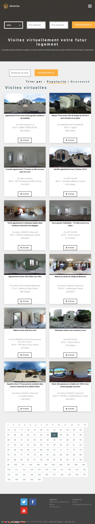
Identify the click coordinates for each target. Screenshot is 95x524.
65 (22, 450)
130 (76, 475)
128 (61, 475)
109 (83, 465)
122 (16, 475)
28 (15, 435)
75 (8, 455)
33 (48, 435)
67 (35, 450)
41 (22, 440)
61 (74, 445)
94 (54, 460)
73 (74, 450)
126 (46, 475)
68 (41, 450)
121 (8, 475)
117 (61, 470)
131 (84, 475)
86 (81, 455)
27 (8, 435)
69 (48, 450)
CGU (45, 522)
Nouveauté (80, 81)
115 (46, 470)
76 (15, 455)
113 (31, 470)
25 (74, 430)
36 (67, 435)
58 (54, 445)
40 (15, 440)
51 (8, 445)
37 (74, 435)
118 (69, 470)
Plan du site (70, 522)
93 (48, 460)
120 (84, 470)
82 (54, 455)
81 (48, 455)
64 (15, 450)
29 (22, 435)
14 (85, 425)
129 (69, 475)
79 (35, 455)
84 (67, 455)
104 (45, 465)
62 (81, 445)
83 (61, 455)
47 (61, 440)
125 (39, 475)
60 (67, 445)
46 (54, 440)
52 (15, 445)
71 (61, 450)
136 (39, 480)
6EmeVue (15, 6)
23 (61, 430)
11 (65, 425)
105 (53, 465)
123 (24, 475)
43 (35, 440)
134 (24, 480)
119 (76, 470)
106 (60, 465)
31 (35, 435)
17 (22, 430)
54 (28, 445)
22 (54, 430)
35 (61, 435)
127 (54, 475)
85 (74, 455)
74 (81, 450)
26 (81, 430)
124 (31, 475)
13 (78, 425)
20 (41, 430)
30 (28, 435)
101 (23, 465)
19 (35, 430)
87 (8, 460)
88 (15, 460)
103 (38, 465)
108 (75, 465)
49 (74, 440)
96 (67, 460)
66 (28, 450)
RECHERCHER (46, 73)
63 (8, 450)
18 (28, 430)
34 (55, 435)
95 (61, 460)
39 (8, 440)
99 (8, 465)
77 (22, 455)
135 (31, 480)
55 (35, 445)
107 (68, 465)
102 (30, 465)
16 (15, 430)
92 (41, 460)
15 (8, 430)
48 (67, 440)
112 (24, 470)
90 (28, 460)
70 (54, 450)
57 (48, 445)
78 (28, 455)
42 (28, 440)
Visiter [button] (24, 140)
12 (72, 425)
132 (8, 480)
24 (67, 430)
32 (41, 435)
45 (48, 440)
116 (54, 470)
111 (16, 470)
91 (35, 460)
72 (67, 450)
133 (16, 480)
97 (74, 460)
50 (81, 440)
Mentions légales (56, 522)
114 (39, 470)
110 (8, 470)
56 (41, 445)
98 (81, 460)
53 (22, 445)
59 (61, 445)
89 (22, 460)
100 (15, 465)
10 (59, 425)
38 (81, 435)
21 (48, 430)
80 (41, 455)
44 (41, 440)
